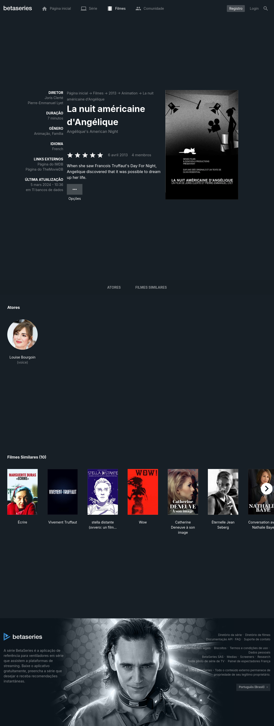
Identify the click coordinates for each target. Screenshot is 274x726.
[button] (22, 342)
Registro (235, 8)
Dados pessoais (259, 652)
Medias (232, 657)
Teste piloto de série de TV (206, 661)
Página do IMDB (50, 164)
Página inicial (77, 93)
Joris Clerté (54, 98)
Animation (130, 93)
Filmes (98, 93)
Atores (114, 287)
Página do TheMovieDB (44, 169)
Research (263, 657)
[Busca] (265, 8)
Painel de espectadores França (249, 661)
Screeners (247, 657)
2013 (112, 93)
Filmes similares (151, 287)
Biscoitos (220, 648)
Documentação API (219, 639)
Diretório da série (230, 635)
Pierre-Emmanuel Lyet (45, 103)
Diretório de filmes (257, 635)
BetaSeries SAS (212, 657)
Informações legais (198, 648)
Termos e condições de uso (249, 648)
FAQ (238, 639)
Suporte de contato (257, 639)
